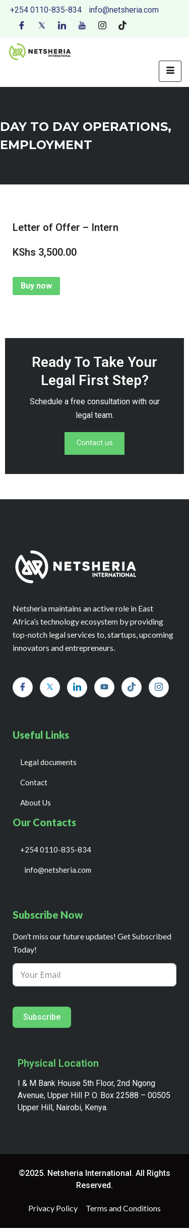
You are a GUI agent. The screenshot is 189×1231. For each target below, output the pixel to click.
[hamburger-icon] (170, 71)
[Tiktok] (122, 25)
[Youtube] (82, 25)
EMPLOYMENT (46, 144)
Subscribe (41, 1020)
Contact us (94, 445)
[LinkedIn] (62, 25)
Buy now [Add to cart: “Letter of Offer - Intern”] (36, 286)
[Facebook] (22, 25)
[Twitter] (42, 25)
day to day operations (84, 126)
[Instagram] (102, 25)
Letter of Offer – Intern (65, 227)
